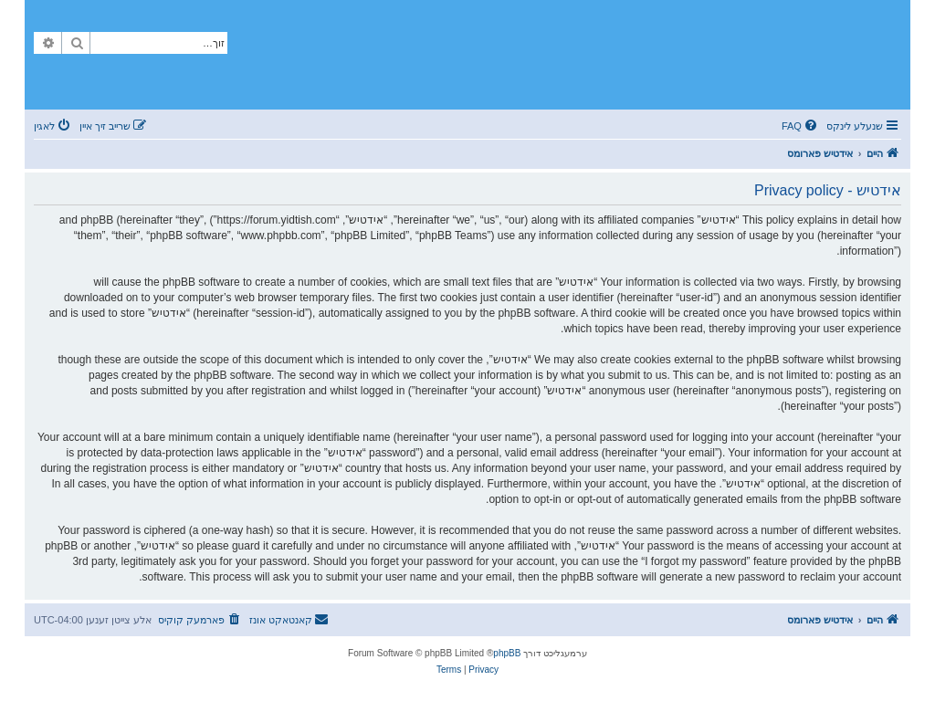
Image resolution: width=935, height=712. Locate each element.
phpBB (506, 653)
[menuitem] (801, 126)
